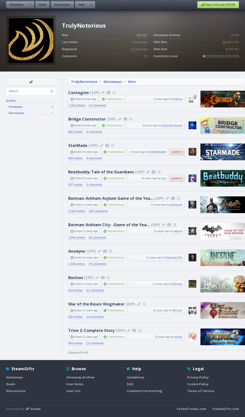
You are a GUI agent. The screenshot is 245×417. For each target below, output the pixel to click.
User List (73, 391)
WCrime (177, 310)
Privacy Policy (198, 377)
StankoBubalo (158, 151)
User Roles (74, 384)
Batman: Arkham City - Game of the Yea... (108, 224)
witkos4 (177, 231)
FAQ (130, 384)
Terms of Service (200, 391)
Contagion (78, 92)
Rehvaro (177, 283)
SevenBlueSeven (172, 125)
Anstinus (177, 98)
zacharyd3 (176, 204)
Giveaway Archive (80, 377)
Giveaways (16, 4)
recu (163, 178)
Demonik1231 (174, 257)
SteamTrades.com (191, 409)
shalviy (178, 336)
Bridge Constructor (87, 119)
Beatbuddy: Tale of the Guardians (101, 172)
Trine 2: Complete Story (91, 330)
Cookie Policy (197, 384)
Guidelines (135, 377)
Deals (42, 4)
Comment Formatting (144, 391)
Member (142, 35)
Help (81, 4)
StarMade (77, 145)
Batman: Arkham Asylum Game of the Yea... (110, 198)
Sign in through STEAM (218, 5)
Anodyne (76, 251)
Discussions (62, 4)
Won (132, 81)
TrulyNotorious (84, 81)
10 (224, 42)
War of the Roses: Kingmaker (96, 304)
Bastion (75, 277)
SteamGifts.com (225, 409)
